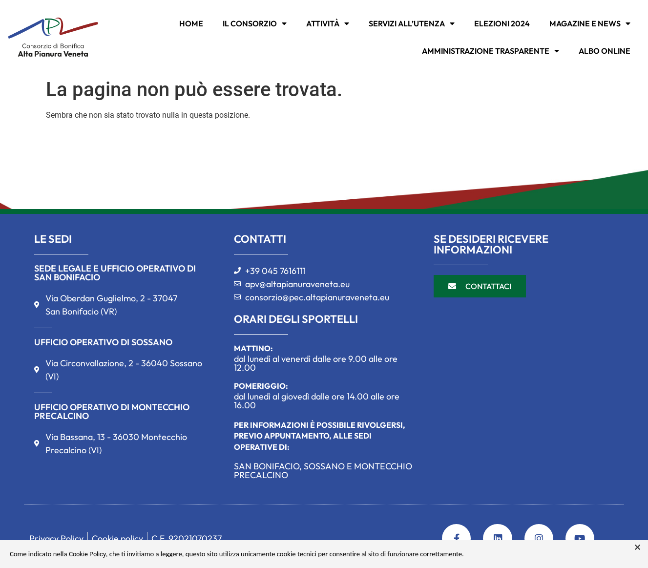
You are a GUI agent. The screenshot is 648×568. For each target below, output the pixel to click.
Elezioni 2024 (502, 23)
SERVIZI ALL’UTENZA (412, 23)
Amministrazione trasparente (490, 51)
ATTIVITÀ (327, 23)
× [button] (637, 547)
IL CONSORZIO (255, 23)
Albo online (604, 51)
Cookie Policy (87, 554)
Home (191, 23)
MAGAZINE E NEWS (589, 23)
